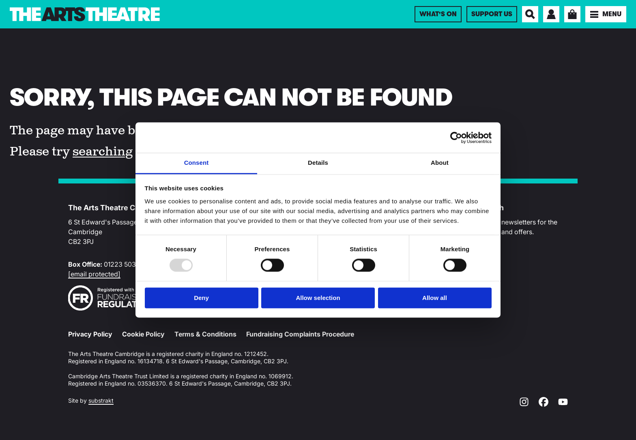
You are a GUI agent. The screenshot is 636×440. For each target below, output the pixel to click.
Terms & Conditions (205, 334)
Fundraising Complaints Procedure (300, 334)
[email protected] (94, 274)
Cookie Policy (143, 334)
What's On (438, 14)
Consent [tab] (196, 162)
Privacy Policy (90, 334)
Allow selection (318, 297)
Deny (201, 297)
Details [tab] (318, 162)
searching (103, 152)
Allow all (434, 297)
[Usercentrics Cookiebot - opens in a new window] (456, 138)
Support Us (491, 14)
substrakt (101, 400)
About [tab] (440, 162)
